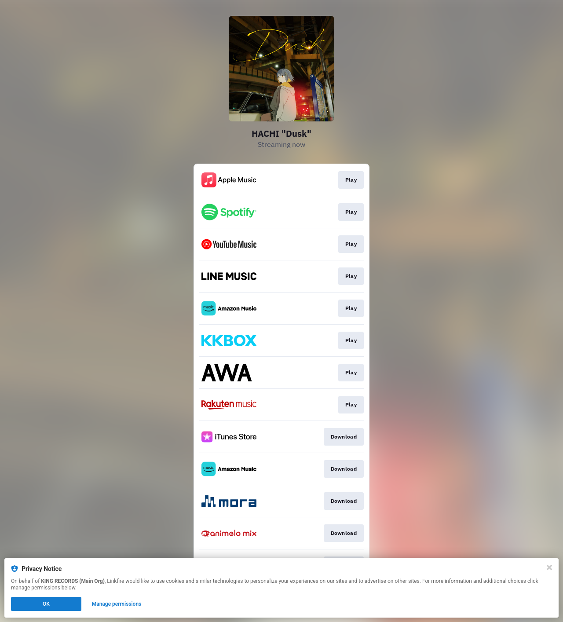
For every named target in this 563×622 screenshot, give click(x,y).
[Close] (549, 567)
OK (46, 604)
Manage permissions (117, 604)
